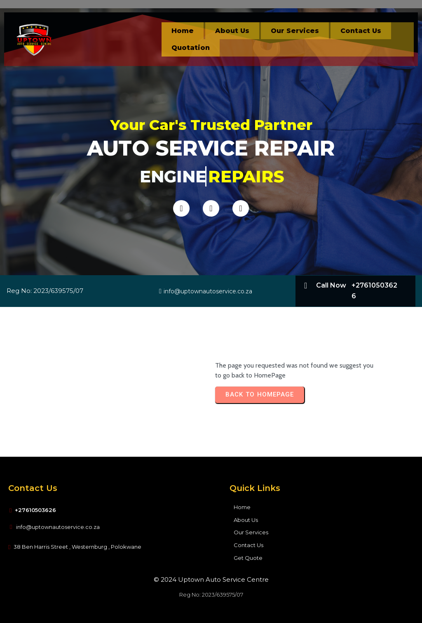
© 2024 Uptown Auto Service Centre (211, 579)
